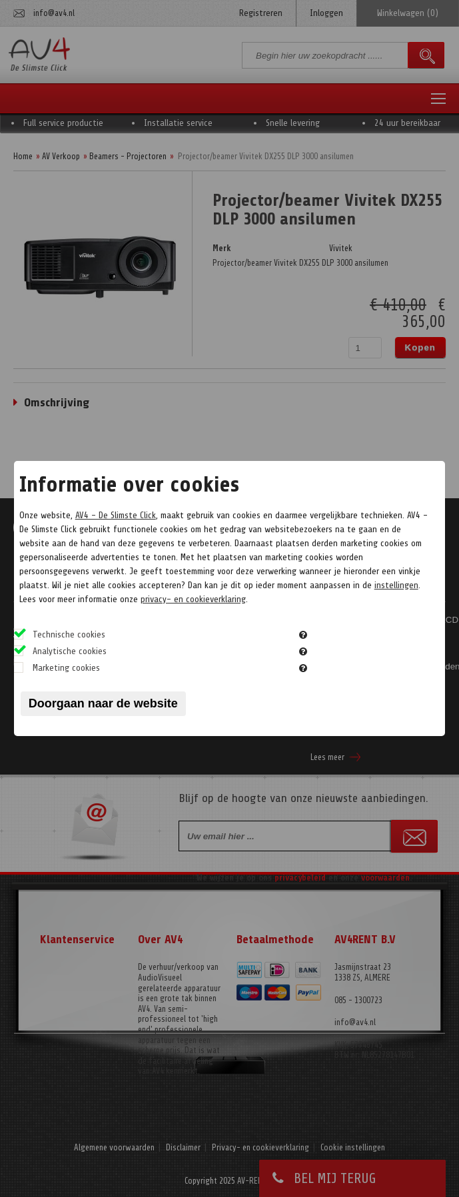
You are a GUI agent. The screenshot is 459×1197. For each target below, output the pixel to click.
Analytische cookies (70, 651)
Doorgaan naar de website (103, 703)
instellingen (396, 585)
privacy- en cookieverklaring (193, 599)
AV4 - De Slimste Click (115, 515)
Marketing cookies (66, 668)
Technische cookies (69, 634)
